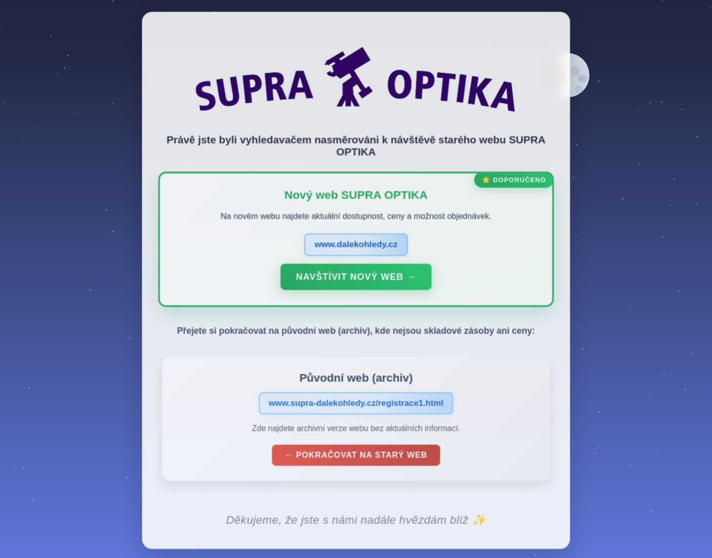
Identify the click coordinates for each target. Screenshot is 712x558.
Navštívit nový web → (356, 278)
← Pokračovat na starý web (356, 457)
